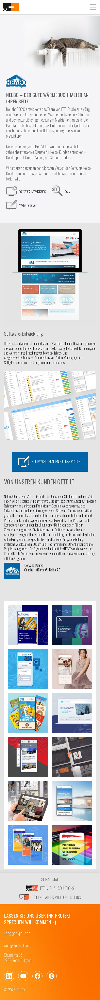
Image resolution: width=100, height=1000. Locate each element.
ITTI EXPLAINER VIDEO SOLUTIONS (50, 897)
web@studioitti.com (17, 945)
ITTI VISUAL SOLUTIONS (50, 888)
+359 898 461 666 (17, 934)
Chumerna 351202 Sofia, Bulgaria (18, 957)
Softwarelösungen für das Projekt (50, 461)
